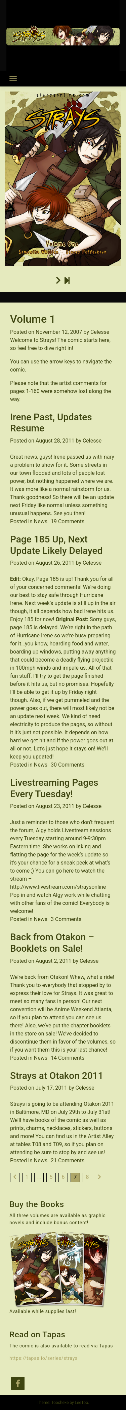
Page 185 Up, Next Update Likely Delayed (56, 545)
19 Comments (67, 521)
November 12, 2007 (59, 332)
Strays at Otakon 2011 (56, 1075)
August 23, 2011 (55, 806)
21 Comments (67, 1160)
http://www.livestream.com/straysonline (58, 887)
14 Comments (67, 1058)
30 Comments (67, 765)
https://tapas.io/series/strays (43, 1358)
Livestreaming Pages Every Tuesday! (54, 788)
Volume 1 (32, 319)
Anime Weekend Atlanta (82, 1009)
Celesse (99, 332)
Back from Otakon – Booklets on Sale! (52, 942)
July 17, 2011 (51, 1088)
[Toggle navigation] (13, 79)
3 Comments (66, 919)
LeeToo (81, 1402)
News (40, 521)
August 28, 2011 (55, 440)
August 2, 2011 (54, 961)
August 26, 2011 (55, 563)
